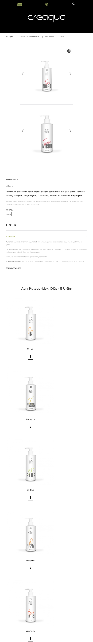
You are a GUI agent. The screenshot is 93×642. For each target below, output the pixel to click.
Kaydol (78, 628)
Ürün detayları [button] (46, 268)
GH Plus (25, 401)
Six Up (26, 339)
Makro (67, 462)
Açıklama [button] (46, 236)
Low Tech (25, 462)
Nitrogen (26, 523)
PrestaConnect (67, 638)
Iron (67, 523)
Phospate (67, 401)
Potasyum (67, 339)
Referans (9, 179)
